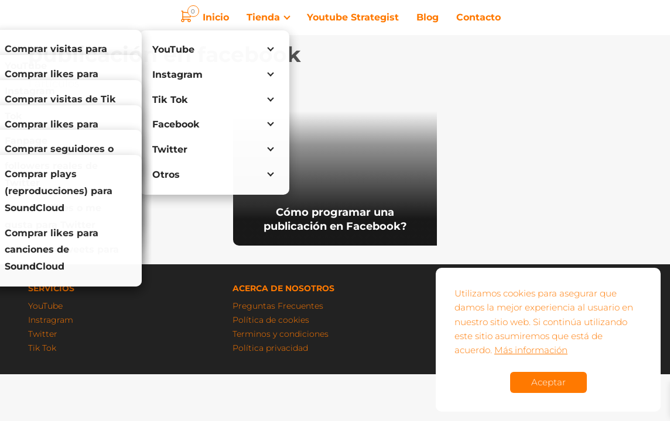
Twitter (42, 334)
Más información (531, 350)
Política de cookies (271, 320)
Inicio (216, 17)
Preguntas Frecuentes (278, 306)
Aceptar (548, 382)
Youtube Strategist (353, 17)
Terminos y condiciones (281, 334)
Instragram (50, 320)
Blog (427, 17)
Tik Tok (42, 348)
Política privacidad (270, 348)
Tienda (263, 17)
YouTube (45, 306)
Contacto (478, 17)
